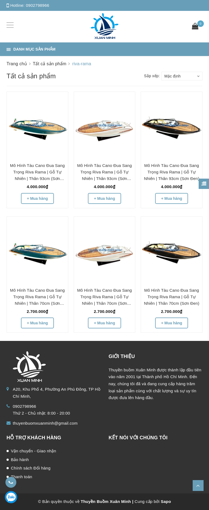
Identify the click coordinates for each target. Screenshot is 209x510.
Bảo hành (20, 459)
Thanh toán (21, 476)
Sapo (166, 501)
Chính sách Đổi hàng (31, 468)
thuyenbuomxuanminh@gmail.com (45, 423)
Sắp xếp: (152, 76)
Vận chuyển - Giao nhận (33, 451)
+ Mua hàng (37, 198)
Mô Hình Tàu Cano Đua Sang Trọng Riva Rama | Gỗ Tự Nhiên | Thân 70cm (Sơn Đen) (171, 297)
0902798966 (37, 5)
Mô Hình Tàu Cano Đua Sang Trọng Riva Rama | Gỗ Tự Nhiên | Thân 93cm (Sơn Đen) (171, 172)
